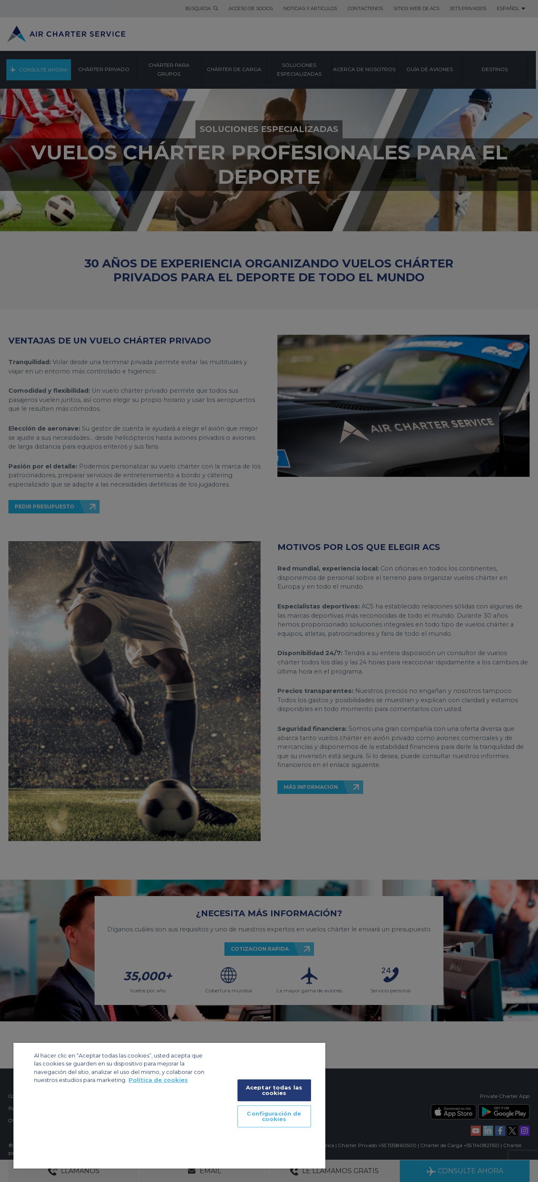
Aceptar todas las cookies (274, 1090)
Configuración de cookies (274, 1116)
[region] (169, 1106)
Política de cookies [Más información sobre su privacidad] (158, 1079)
